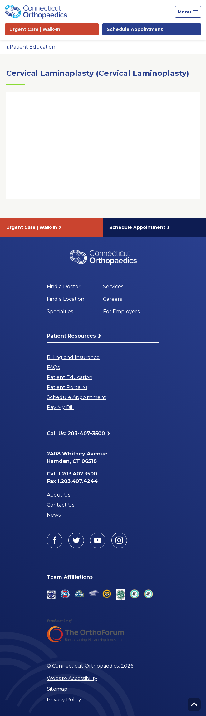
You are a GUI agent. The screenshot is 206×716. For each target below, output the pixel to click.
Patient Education (32, 47)
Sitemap (57, 689)
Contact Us (60, 505)
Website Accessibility (72, 678)
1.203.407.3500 (77, 474)
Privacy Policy (64, 700)
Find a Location (65, 299)
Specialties (60, 311)
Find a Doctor (64, 287)
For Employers (121, 311)
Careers (112, 299)
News (54, 515)
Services (113, 287)
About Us (58, 495)
